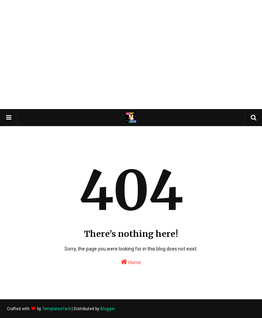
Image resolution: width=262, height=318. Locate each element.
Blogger (107, 308)
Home (131, 261)
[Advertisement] (131, 54)
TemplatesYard (56, 308)
